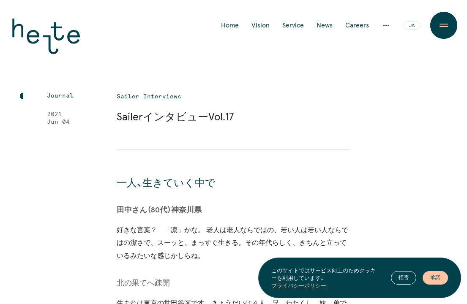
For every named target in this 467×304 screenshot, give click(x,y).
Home (230, 25)
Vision (260, 25)
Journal (60, 96)
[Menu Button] (444, 25)
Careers (357, 25)
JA (412, 25)
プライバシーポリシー (298, 285)
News (325, 25)
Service (293, 25)
